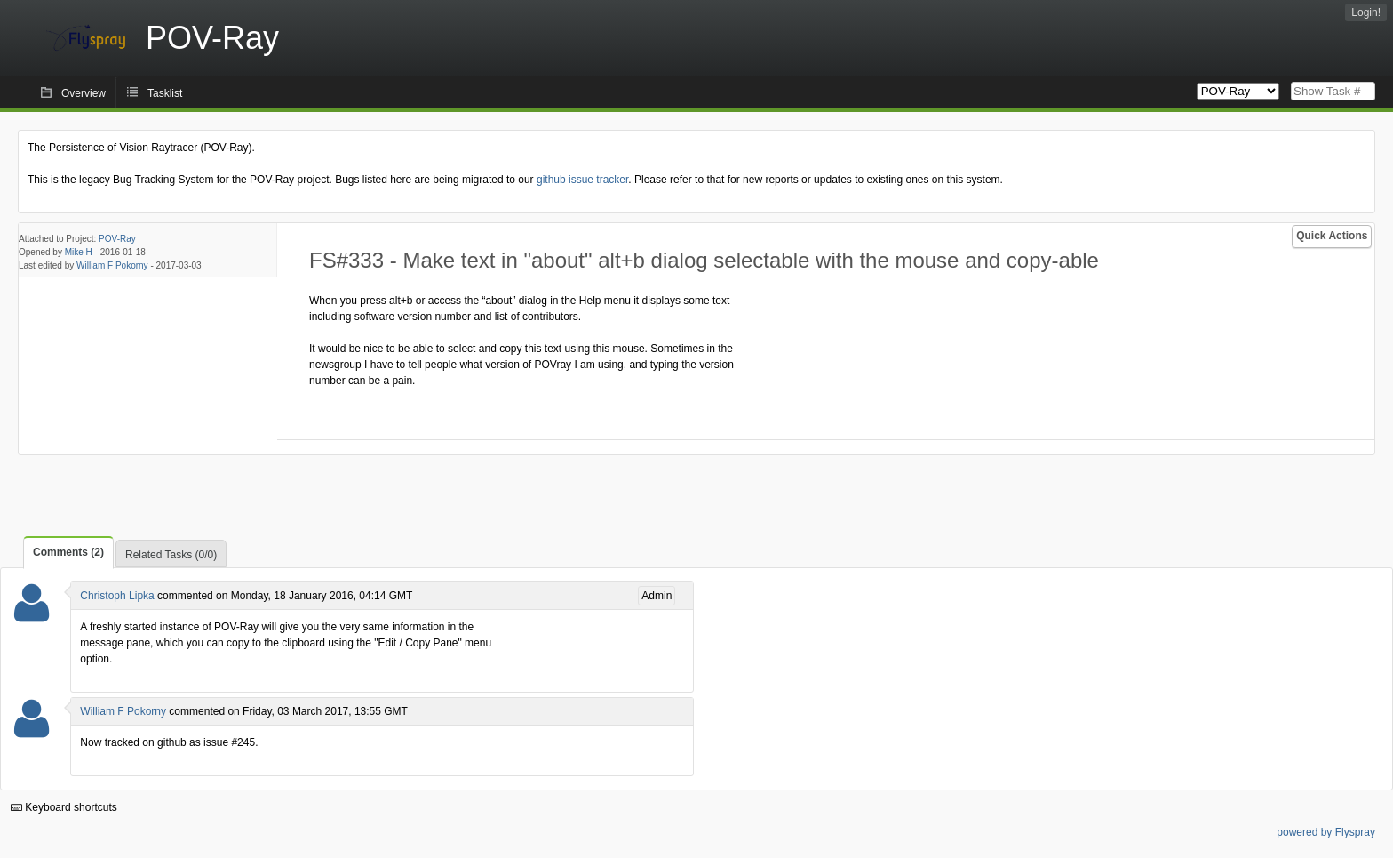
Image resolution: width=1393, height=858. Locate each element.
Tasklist (164, 93)
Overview (83, 93)
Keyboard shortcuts (64, 807)
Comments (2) (68, 552)
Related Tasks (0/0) (171, 555)
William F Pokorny (112, 265)
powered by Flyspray (1326, 832)
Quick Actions (1331, 235)
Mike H (78, 252)
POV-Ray (117, 239)
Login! (1366, 12)
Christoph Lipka (117, 595)
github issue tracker (582, 179)
